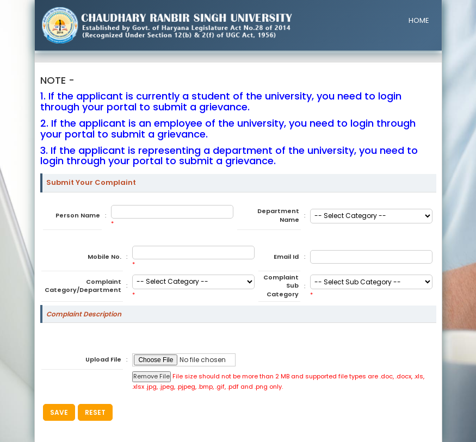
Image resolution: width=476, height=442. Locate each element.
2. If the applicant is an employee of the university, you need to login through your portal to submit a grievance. (228, 128)
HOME (419, 20)
